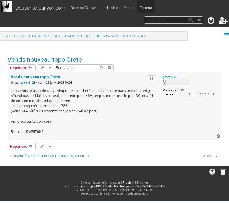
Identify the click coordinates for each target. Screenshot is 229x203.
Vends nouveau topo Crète (45, 59)
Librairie (111, 8)
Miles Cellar (157, 186)
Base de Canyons (85, 8)
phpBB (95, 186)
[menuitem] (211, 22)
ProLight (128, 182)
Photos (129, 8)
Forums (146, 8)
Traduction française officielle (125, 186)
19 (182, 90)
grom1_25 (169, 77)
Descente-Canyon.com (40, 8)
